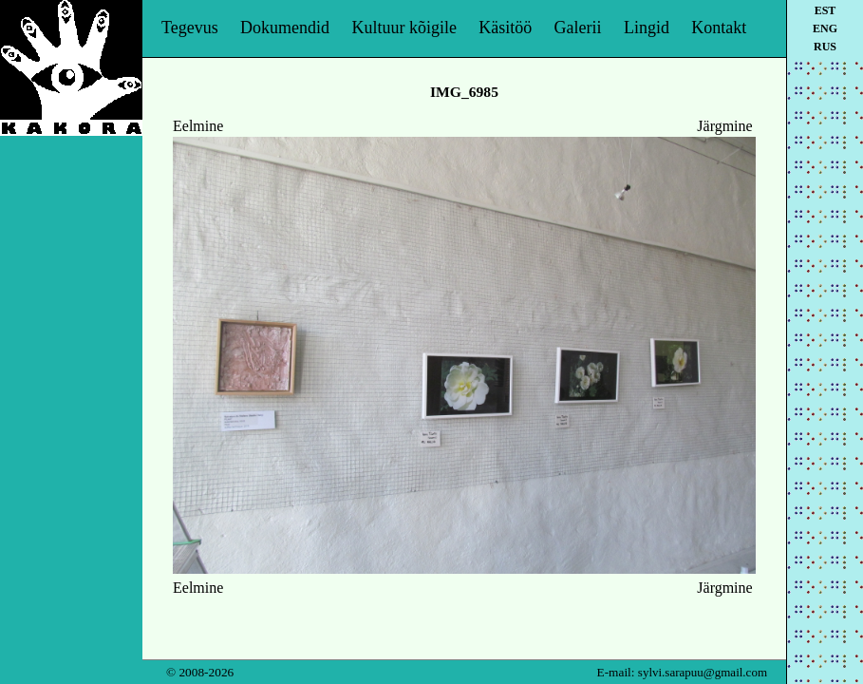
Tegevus (189, 27)
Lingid (646, 27)
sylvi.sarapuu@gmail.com (702, 672)
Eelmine (198, 126)
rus (825, 46)
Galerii (578, 27)
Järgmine (724, 126)
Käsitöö (505, 27)
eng (825, 28)
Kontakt (718, 27)
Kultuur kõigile (404, 27)
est (825, 10)
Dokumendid (284, 27)
